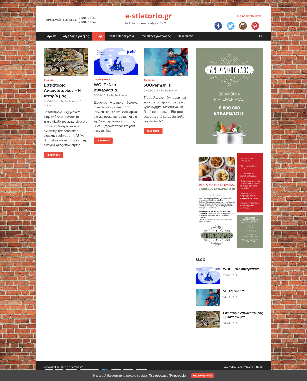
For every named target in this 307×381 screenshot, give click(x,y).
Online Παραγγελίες (249, 15)
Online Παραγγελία (121, 36)
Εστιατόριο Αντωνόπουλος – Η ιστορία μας (62, 90)
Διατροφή (149, 80)
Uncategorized (102, 79)
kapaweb (242, 366)
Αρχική (51, 36)
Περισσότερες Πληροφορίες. (168, 375)
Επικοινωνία (185, 36)
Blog (99, 36)
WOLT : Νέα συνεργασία (241, 269)
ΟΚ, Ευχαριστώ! (202, 375)
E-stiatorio (71, 101)
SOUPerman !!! (158, 84)
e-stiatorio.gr (148, 16)
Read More (53, 155)
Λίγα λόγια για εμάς (76, 36)
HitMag (258, 366)
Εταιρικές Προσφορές (156, 36)
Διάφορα (48, 80)
